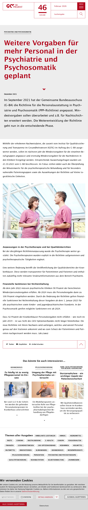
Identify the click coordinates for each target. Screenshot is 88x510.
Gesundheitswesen (26, 445)
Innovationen (26, 450)
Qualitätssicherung (17, 460)
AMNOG (63, 436)
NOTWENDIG (9, 497)
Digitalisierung (34, 440)
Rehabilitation (37, 460)
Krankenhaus (57, 450)
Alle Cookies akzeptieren (13, 504)
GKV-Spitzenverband (46, 445)
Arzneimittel (75, 436)
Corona (19, 440)
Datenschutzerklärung (30, 491)
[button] (42, 10)
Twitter (11, 344)
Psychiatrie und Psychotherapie (62, 455)
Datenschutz (44, 506)
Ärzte (9, 440)
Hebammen (64, 445)
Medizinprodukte (75, 450)
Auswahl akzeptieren (76, 497)
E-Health (49, 440)
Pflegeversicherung (21, 455)
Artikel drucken (37, 344)
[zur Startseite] (18, 6)
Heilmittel (77, 445)
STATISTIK (27, 497)
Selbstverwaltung (56, 460)
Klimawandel (41, 450)
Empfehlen (23, 344)
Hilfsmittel (10, 450)
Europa (61, 440)
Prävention (39, 455)
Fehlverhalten (74, 440)
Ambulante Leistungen (45, 436)
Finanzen (10, 445)
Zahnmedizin (73, 460)
